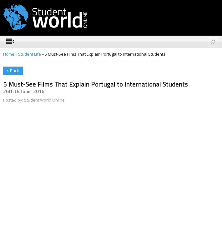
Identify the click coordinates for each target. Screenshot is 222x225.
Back (13, 70)
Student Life (29, 54)
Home (8, 54)
